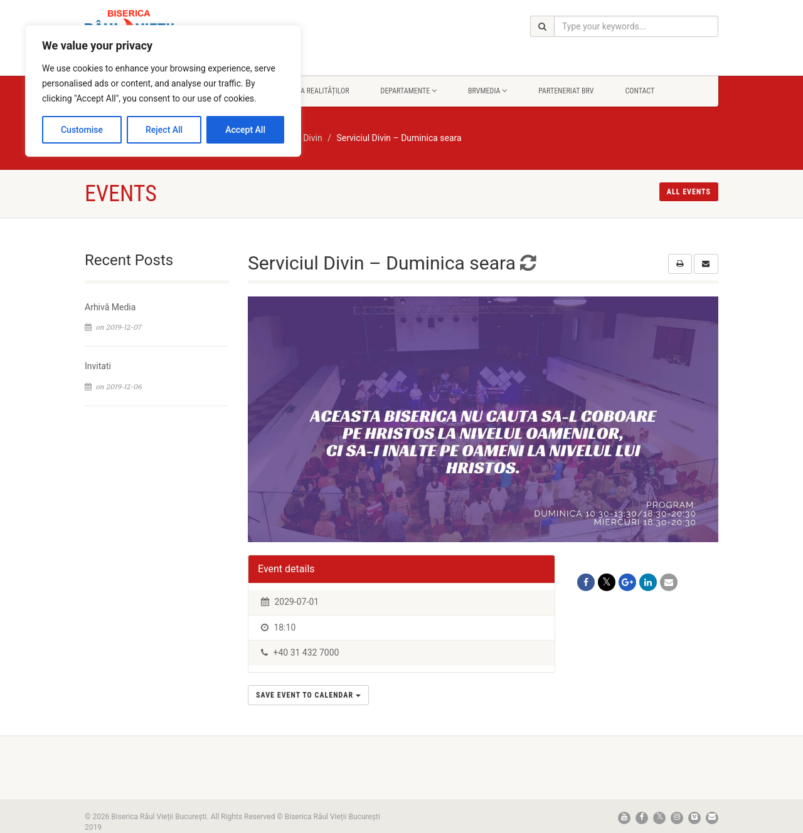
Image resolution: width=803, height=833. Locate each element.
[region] (163, 91)
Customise (82, 130)
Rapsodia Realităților (311, 90)
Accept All (245, 130)
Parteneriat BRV (565, 90)
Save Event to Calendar (308, 695)
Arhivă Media (110, 307)
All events (689, 191)
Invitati (98, 366)
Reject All (164, 130)
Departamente (409, 90)
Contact (639, 90)
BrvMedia (487, 90)
